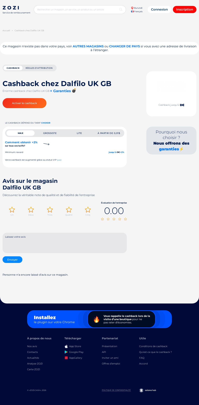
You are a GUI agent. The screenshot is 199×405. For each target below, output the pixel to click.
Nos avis (32, 346)
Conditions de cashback (153, 346)
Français (137, 11)
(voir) (59, 160)
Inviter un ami (110, 357)
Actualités (33, 357)
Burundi (136, 8)
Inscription (184, 9)
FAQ (141, 357)
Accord (143, 363)
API (104, 352)
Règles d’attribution (39, 68)
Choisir (45, 123)
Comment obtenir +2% (21, 144)
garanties (169, 149)
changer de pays (124, 46)
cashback (13, 68)
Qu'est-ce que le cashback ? (155, 352)
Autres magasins (88, 46)
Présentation (109, 346)
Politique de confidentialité (116, 390)
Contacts (32, 352)
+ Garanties (60, 91)
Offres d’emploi (111, 363)
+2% (122, 152)
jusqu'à (112, 152)
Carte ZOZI (33, 369)
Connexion (159, 9)
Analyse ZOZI (35, 363)
